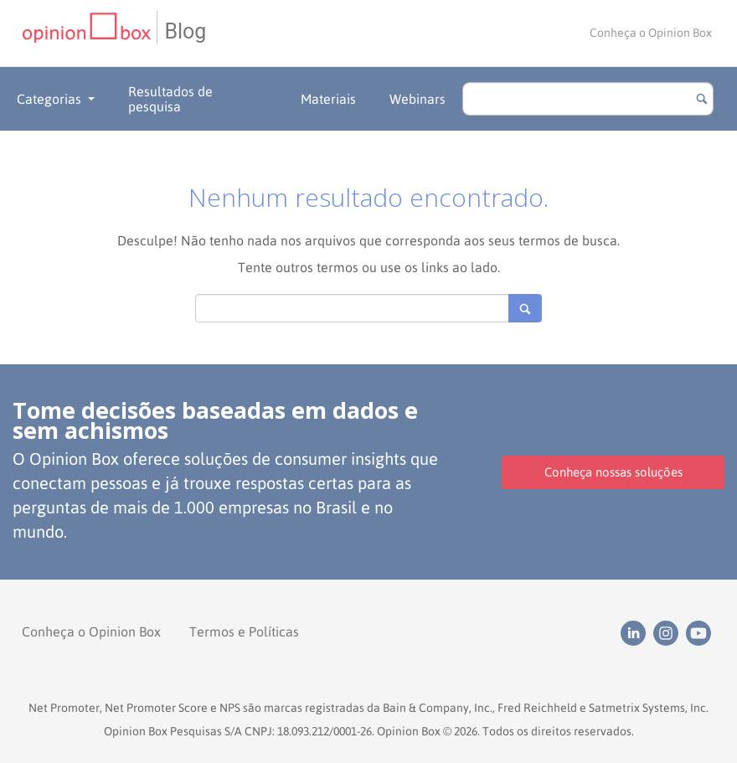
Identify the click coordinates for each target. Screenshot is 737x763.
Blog (185, 31)
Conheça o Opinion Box (651, 32)
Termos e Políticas (244, 631)
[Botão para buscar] (702, 99)
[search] (588, 99)
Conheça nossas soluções (613, 472)
